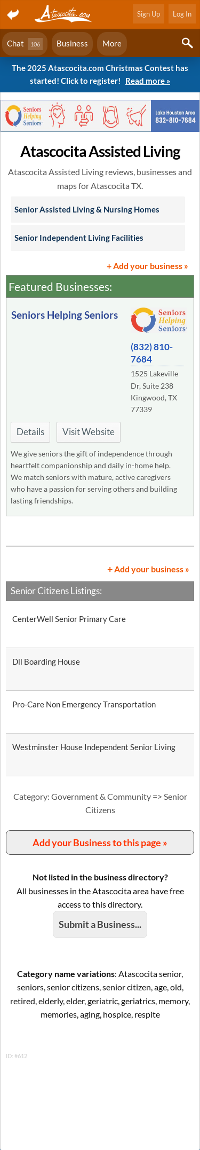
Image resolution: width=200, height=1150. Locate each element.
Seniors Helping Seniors (64, 315)
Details (30, 431)
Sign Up (148, 14)
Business (72, 43)
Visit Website (88, 431)
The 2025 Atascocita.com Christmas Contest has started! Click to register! (100, 75)
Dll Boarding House (46, 661)
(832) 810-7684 (152, 353)
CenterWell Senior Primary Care (69, 619)
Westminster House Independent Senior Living (93, 747)
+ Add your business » (147, 266)
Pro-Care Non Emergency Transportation (84, 704)
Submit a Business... (100, 924)
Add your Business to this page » (100, 842)
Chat (25, 44)
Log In (182, 14)
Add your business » (148, 568)
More (112, 43)
